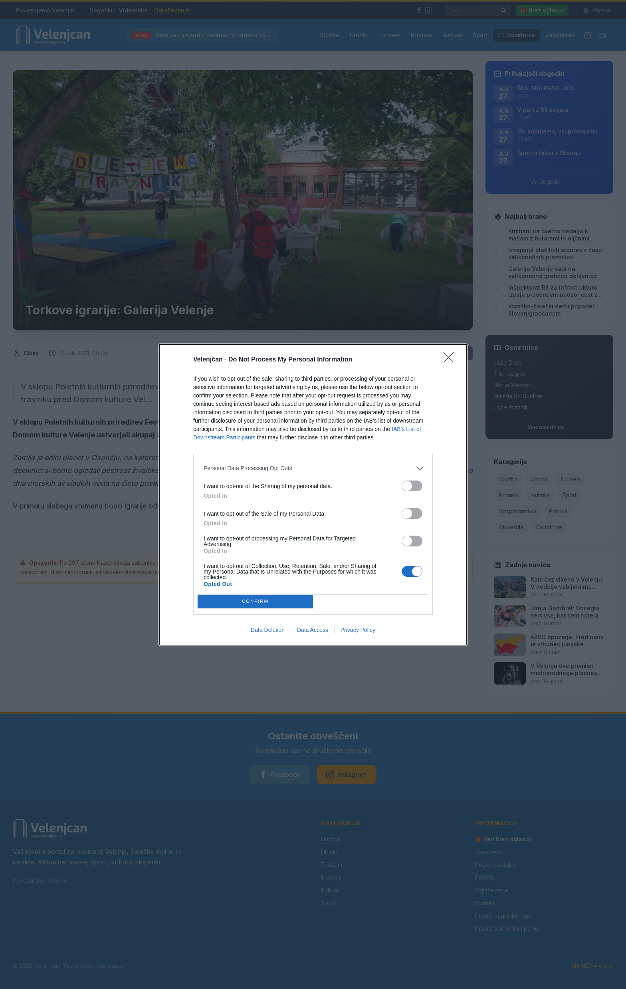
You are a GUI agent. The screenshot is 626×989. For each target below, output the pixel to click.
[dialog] (313, 494)
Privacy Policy (358, 630)
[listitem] (313, 468)
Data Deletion (268, 630)
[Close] (451, 359)
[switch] (412, 486)
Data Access (312, 630)
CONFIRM (255, 601)
